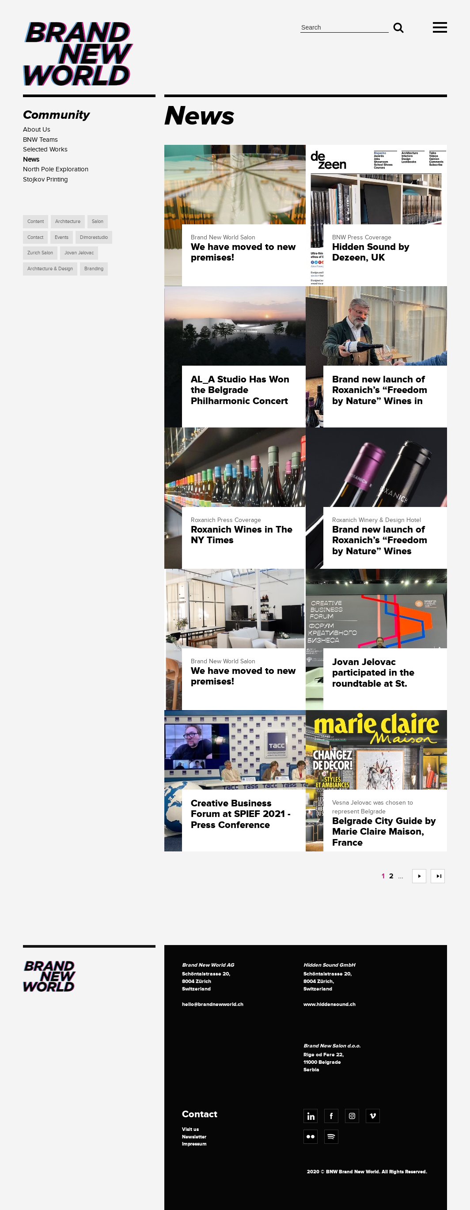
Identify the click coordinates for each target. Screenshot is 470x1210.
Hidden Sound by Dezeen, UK (370, 252)
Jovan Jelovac (79, 253)
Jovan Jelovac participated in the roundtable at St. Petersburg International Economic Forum (384, 673)
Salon (97, 221)
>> (434, 876)
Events (61, 237)
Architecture (67, 221)
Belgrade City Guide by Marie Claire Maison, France (384, 832)
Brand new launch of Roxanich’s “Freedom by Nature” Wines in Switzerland (379, 391)
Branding (93, 269)
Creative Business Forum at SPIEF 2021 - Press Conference (241, 814)
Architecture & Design (50, 269)
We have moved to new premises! (243, 252)
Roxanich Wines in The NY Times (241, 535)
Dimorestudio (94, 237)
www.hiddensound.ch (329, 1004)
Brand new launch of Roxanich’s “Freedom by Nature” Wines (379, 541)
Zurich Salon (40, 253)
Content (35, 221)
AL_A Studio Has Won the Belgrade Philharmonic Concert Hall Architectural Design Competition (240, 391)
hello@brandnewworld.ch (212, 1004)
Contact (35, 237)
